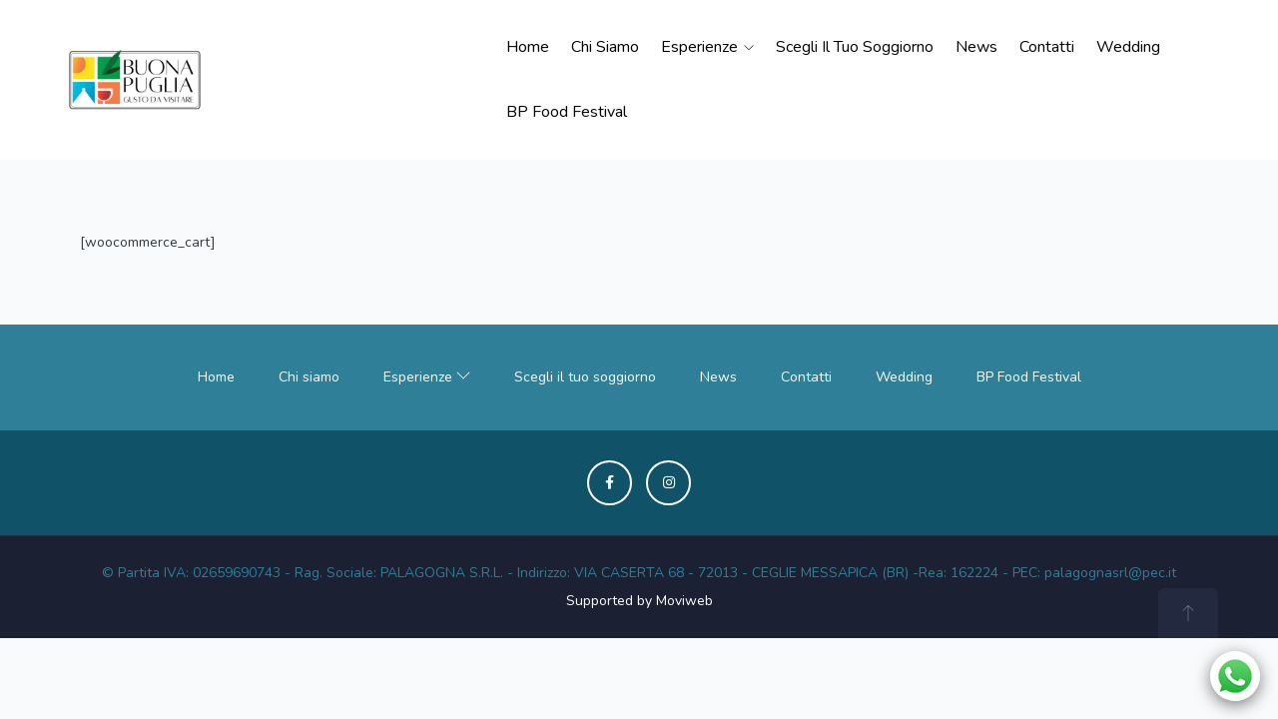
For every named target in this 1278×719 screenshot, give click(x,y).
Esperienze (707, 47)
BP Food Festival (566, 112)
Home (527, 47)
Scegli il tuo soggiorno (855, 47)
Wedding (1128, 47)
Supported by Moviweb (639, 600)
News (976, 47)
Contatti (1046, 47)
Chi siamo (605, 47)
